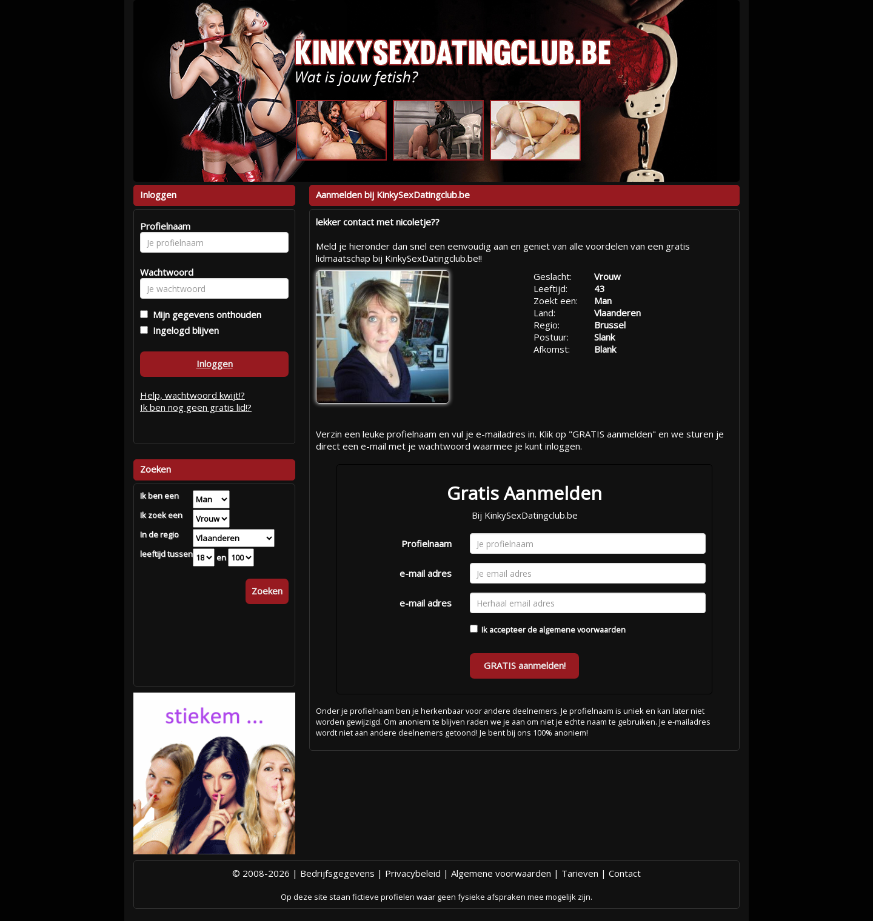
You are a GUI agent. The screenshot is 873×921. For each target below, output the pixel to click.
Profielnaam (426, 543)
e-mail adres (426, 573)
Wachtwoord (163, 272)
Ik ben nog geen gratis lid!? (196, 407)
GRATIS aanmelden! (525, 665)
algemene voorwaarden (582, 629)
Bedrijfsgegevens (337, 873)
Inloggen (214, 363)
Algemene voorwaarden (501, 873)
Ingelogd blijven (183, 330)
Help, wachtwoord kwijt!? (192, 395)
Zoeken (267, 591)
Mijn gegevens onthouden (204, 314)
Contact (625, 873)
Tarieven (579, 873)
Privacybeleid (413, 873)
